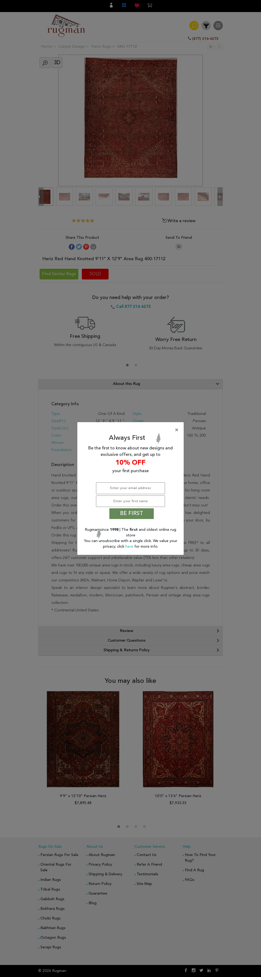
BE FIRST (131, 513)
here (129, 546)
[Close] (131, 430)
